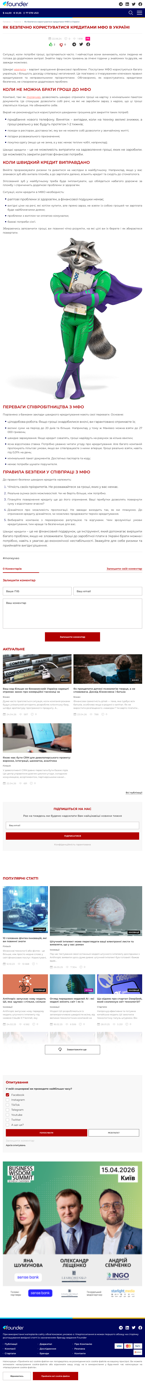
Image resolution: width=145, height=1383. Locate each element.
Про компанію (83, 1344)
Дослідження (48, 1349)
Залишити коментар (72, 636)
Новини (17, 21)
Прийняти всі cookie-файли (55, 1376)
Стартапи (10, 1354)
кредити (20, 69)
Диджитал (46, 1344)
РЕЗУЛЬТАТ (114, 1133)
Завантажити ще (73, 1050)
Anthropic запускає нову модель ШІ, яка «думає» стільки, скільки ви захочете (24, 1002)
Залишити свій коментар (124, 568)
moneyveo (34, 97)
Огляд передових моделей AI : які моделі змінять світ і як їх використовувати (72, 1002)
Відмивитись (16, 1376)
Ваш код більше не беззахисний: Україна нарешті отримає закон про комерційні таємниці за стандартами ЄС (36, 691)
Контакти (80, 1354)
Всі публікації (134, 793)
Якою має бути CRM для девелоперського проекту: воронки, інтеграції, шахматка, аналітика (37, 759)
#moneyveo (11, 558)
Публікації (11, 1344)
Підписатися (72, 836)
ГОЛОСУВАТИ (46, 1133)
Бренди (44, 1354)
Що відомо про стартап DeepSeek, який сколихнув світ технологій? (119, 1001)
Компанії (10, 1349)
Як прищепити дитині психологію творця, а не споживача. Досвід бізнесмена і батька (104, 690)
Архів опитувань (15, 1146)
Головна (7, 21)
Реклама (79, 1349)
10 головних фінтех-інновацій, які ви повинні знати (25, 943)
